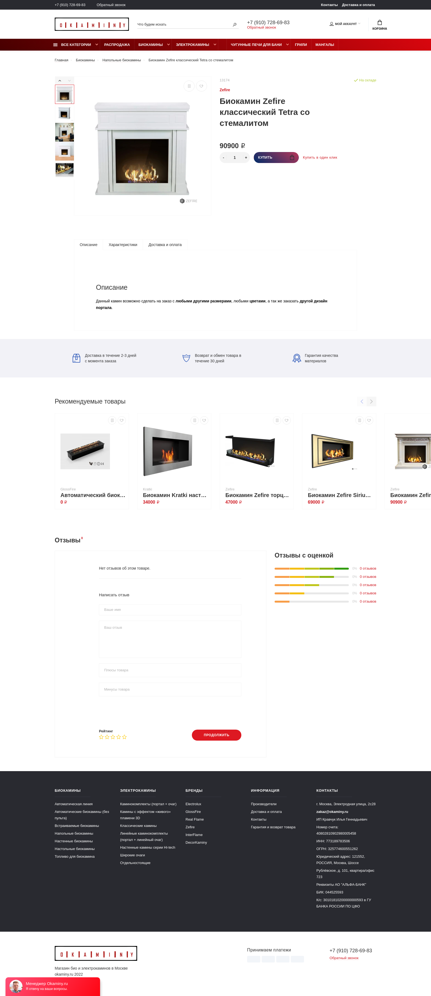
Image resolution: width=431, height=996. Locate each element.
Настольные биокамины (75, 849)
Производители (264, 804)
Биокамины (151, 45)
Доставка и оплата (358, 5)
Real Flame (195, 819)
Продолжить (216, 735)
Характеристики (123, 244)
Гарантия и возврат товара (273, 827)
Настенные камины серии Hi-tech (147, 847)
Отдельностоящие (135, 863)
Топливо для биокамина (75, 856)
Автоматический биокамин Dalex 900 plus (93, 495)
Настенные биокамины (74, 841)
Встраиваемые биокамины (77, 826)
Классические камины (138, 826)
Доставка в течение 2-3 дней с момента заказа (104, 358)
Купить (276, 157)
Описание (88, 244)
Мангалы (325, 45)
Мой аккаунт (343, 24)
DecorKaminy (196, 842)
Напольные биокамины (74, 833)
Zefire (190, 827)
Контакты (329, 5)
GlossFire (193, 812)
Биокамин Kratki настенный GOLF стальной (175, 495)
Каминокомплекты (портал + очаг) (148, 804)
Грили (301, 45)
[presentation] (141, 712)
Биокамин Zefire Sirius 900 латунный (340, 495)
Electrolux (193, 804)
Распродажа (117, 45)
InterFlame (194, 835)
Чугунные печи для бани (256, 45)
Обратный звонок (111, 5)
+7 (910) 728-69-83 (70, 5)
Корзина (379, 25)
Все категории (72, 45)
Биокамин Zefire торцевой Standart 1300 (258, 495)
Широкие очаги (132, 855)
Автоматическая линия (74, 804)
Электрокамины (192, 45)
